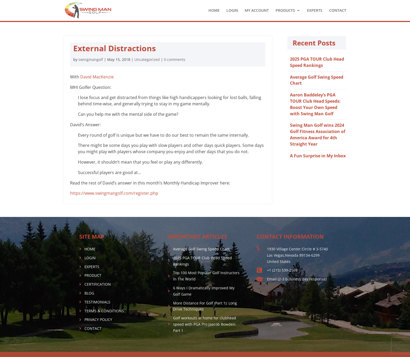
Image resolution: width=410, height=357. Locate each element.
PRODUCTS (285, 11)
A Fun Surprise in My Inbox (318, 156)
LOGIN (232, 11)
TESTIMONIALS (97, 302)
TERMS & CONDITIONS (104, 310)
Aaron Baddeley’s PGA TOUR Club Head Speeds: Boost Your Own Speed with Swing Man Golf (315, 104)
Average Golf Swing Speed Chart (201, 248)
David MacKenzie (97, 77)
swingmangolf (90, 59)
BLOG (89, 293)
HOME (214, 11)
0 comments (174, 59)
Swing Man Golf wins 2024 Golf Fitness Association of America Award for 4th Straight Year (317, 134)
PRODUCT (92, 275)
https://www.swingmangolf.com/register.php (114, 193)
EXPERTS (314, 11)
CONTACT (337, 11)
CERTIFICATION (97, 284)
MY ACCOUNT (257, 11)
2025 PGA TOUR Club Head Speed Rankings (317, 62)
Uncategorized (147, 59)
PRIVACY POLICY (98, 319)
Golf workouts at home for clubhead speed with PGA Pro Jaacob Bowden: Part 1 (204, 324)
